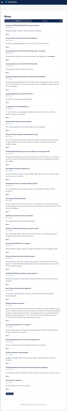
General (18, 20)
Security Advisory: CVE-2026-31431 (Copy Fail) (21, 64)
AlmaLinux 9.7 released (13, 380)
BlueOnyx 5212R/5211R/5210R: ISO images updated (22, 25)
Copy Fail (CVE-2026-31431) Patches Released (21, 38)
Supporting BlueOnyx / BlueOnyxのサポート (20, 94)
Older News (9, 393)
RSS (61, 20)
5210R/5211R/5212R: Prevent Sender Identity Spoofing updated (26, 367)
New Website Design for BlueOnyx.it (18, 168)
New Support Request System (16, 198)
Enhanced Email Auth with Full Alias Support (20, 256)
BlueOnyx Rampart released (15, 303)
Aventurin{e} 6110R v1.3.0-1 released (18, 324)
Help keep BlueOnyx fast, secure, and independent (23, 339)
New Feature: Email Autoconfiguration (18, 288)
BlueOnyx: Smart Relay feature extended (19, 215)
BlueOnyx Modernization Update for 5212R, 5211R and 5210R (25, 76)
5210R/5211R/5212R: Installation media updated (21, 273)
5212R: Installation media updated (17, 352)
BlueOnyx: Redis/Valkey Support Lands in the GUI (22, 228)
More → (8, 34)
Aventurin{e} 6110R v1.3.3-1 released (18, 243)
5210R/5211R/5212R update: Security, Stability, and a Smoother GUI (28, 151)
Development (45, 20)
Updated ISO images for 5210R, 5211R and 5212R (21, 183)
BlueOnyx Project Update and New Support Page (22, 134)
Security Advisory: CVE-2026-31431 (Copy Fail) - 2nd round (25, 51)
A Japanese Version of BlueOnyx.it (17, 106)
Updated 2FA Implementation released (18, 121)
